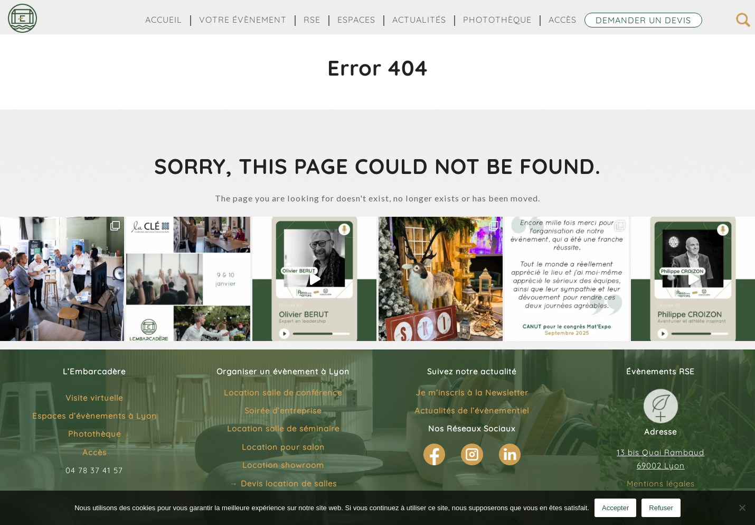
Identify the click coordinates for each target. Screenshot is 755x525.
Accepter (615, 508)
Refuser (661, 508)
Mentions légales (661, 483)
